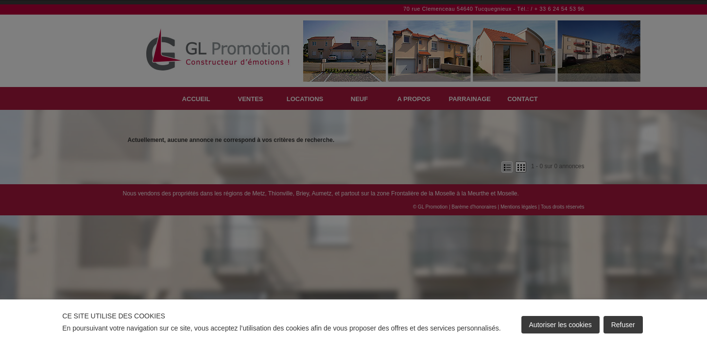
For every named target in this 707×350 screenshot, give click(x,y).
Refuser (623, 325)
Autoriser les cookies (560, 325)
